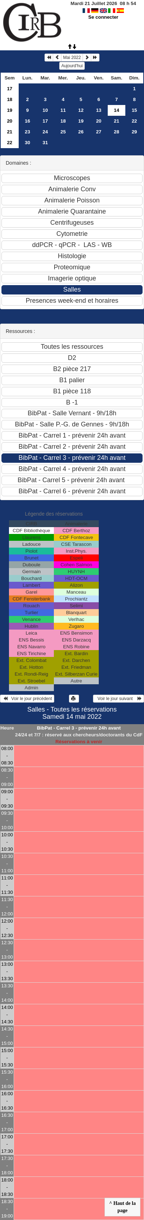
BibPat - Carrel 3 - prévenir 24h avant (79, 728)
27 (98, 131)
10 (45, 110)
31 (45, 142)
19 (9, 110)
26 (81, 131)
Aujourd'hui (72, 65)
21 (116, 121)
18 (9, 99)
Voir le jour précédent (27, 698)
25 (63, 131)
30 (27, 142)
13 (98, 110)
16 (27, 121)
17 (9, 88)
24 (45, 131)
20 (9, 121)
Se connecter (103, 17)
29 (134, 131)
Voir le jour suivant (118, 698)
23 (27, 131)
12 (81, 110)
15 (134, 110)
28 (116, 131)
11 (63, 110)
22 (134, 121)
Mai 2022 (72, 57)
